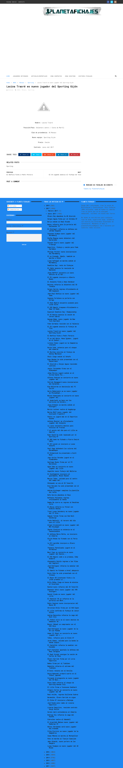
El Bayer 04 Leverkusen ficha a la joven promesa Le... (61, 572)
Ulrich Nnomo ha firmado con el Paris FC (62, 532)
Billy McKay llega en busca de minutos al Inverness (62, 576)
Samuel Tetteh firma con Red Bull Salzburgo (60, 510)
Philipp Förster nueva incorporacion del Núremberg (61, 246)
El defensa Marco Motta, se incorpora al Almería (62, 528)
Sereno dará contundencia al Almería (61, 705)
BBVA (14, 82)
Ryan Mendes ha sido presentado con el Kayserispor (62, 353)
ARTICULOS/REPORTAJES (39, 76)
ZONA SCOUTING (70, 76)
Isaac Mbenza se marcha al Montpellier (62, 729)
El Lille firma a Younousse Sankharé (62, 680)
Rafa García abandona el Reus (59, 488)
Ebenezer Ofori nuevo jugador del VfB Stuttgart (62, 584)
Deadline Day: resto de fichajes (60, 258)
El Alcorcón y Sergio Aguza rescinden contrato (62, 358)
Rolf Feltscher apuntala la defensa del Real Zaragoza (63, 644)
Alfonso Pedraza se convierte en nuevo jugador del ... (62, 371)
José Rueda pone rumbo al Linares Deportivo (60, 697)
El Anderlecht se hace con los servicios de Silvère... (59, 394)
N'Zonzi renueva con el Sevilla (59, 664)
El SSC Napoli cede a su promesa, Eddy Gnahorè (62, 551)
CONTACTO (21, 2)
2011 (48, 759)
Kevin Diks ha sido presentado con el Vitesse (62, 567)
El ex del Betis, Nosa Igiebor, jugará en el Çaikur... (62, 332)
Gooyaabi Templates (42, 765)
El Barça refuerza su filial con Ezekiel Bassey (60, 501)
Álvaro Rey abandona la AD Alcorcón (61, 209)
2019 (48, 199)
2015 (48, 748)
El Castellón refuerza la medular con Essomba (62, 639)
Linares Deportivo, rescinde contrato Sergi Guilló (62, 701)
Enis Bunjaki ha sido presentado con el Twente (63, 480)
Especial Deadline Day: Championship (61, 305)
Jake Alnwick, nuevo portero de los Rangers (61, 735)
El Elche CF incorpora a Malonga (60, 693)
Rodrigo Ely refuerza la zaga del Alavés (60, 709)
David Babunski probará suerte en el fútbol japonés (61, 667)
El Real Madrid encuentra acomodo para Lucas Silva (62, 297)
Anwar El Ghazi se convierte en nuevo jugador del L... (62, 627)
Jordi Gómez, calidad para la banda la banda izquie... (62, 635)
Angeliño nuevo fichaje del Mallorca (61, 464)
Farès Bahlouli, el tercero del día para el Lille (61, 514)
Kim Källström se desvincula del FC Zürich (61, 381)
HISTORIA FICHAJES (85, 76)
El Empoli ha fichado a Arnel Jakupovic (63, 564)
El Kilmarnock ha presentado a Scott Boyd (61, 447)
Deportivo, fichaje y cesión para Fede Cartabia (62, 241)
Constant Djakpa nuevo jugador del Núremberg (61, 228)
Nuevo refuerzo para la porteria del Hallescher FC (61, 218)
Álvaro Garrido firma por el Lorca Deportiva (61, 653)
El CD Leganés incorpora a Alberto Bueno (61, 271)
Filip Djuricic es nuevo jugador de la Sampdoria (62, 725)
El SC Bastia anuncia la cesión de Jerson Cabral (61, 309)
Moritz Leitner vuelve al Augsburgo (61, 403)
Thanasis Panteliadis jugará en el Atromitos (61, 542)
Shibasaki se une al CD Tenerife (60, 476)
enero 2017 (52, 207)
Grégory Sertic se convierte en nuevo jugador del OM (62, 684)
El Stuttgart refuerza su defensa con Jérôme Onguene (62, 223)
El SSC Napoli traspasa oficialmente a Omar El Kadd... (62, 301)
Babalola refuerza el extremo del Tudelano (60, 660)
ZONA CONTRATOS (56, 76)
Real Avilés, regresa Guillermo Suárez (62, 688)
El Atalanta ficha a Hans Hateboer (61, 275)
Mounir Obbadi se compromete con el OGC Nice (61, 618)
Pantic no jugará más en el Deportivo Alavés (62, 411)
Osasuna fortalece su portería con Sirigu (61, 292)
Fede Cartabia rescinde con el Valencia (63, 317)
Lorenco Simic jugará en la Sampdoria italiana (62, 337)
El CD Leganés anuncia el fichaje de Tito (61, 320)
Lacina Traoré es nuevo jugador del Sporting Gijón (61, 325)
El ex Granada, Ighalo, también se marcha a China (61, 250)
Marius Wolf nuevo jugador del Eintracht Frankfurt (59, 406)
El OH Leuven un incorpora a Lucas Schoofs (61, 438)
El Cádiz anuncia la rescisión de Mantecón (60, 262)
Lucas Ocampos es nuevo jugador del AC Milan (62, 740)
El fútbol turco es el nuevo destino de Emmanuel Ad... (63, 614)
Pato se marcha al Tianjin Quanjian (61, 732)
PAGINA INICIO (11, 2)
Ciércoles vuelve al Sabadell (59, 713)
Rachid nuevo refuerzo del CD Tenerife (62, 580)
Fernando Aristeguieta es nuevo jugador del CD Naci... (63, 672)
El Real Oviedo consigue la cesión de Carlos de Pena (62, 648)
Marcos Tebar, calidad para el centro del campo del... (62, 472)
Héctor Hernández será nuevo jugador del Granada (61, 721)
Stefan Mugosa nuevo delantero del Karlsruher (61, 232)
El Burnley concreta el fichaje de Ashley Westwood (61, 346)
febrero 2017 (53, 204)
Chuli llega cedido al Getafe (59, 350)
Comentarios (13, 202)
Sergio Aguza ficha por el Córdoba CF (62, 212)
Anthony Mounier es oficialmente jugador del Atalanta (60, 415)
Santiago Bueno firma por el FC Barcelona (59, 456)
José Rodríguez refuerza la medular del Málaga (63, 560)
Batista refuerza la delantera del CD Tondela (62, 278)
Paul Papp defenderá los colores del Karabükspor (61, 442)
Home (8, 76)
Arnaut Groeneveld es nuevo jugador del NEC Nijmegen (63, 519)
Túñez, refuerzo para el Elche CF (60, 631)
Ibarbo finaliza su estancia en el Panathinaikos (61, 523)
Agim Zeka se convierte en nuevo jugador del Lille (60, 461)
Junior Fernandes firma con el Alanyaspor (59, 362)
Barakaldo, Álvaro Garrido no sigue (61, 690)
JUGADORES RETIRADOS (20, 76)
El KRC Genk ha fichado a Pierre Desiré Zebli (63, 433)
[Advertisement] (21, 39)
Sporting (31, 82)
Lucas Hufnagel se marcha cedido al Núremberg (61, 255)
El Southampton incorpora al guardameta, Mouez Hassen (58, 468)
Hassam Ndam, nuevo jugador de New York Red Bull (61, 313)
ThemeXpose (18, 765)
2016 (48, 745)
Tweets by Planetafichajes (94, 87)
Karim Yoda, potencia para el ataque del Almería (61, 341)
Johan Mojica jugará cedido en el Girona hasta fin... (60, 367)
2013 (48, 754)
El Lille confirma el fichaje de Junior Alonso (63, 604)
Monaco (22, 82)
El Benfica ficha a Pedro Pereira (60, 329)
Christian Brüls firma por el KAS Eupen (63, 601)
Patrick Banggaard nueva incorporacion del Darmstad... (62, 376)
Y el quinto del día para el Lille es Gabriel (62, 424)
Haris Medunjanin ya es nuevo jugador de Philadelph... (62, 385)
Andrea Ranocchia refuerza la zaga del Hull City (62, 609)
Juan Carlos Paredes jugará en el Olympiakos (60, 451)
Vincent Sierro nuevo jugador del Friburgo (60, 237)
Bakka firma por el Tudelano (58, 657)
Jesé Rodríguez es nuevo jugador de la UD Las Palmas (62, 623)
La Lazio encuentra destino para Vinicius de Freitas (60, 420)
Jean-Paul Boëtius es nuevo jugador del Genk (63, 288)
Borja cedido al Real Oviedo (58, 215)
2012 (48, 756)
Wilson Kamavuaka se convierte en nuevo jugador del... (63, 390)
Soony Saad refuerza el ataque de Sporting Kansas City (60, 677)
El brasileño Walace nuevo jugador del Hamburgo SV (62, 716)
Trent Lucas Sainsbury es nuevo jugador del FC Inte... (63, 505)
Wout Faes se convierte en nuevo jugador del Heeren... (60, 546)
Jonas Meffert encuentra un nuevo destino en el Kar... (60, 267)
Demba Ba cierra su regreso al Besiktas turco (63, 496)
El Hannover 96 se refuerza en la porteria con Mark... (60, 593)
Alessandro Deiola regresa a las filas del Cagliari (62, 555)
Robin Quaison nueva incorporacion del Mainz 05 (62, 597)
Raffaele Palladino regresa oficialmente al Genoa (58, 492)
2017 (48, 202)
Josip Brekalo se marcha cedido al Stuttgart (61, 399)
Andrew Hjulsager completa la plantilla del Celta (63, 484)
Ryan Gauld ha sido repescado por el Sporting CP (61, 429)
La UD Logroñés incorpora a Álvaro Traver (61, 537)
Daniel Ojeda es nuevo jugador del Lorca (61, 588)
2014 (48, 751)
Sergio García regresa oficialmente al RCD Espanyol (62, 283)
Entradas (12, 199)
